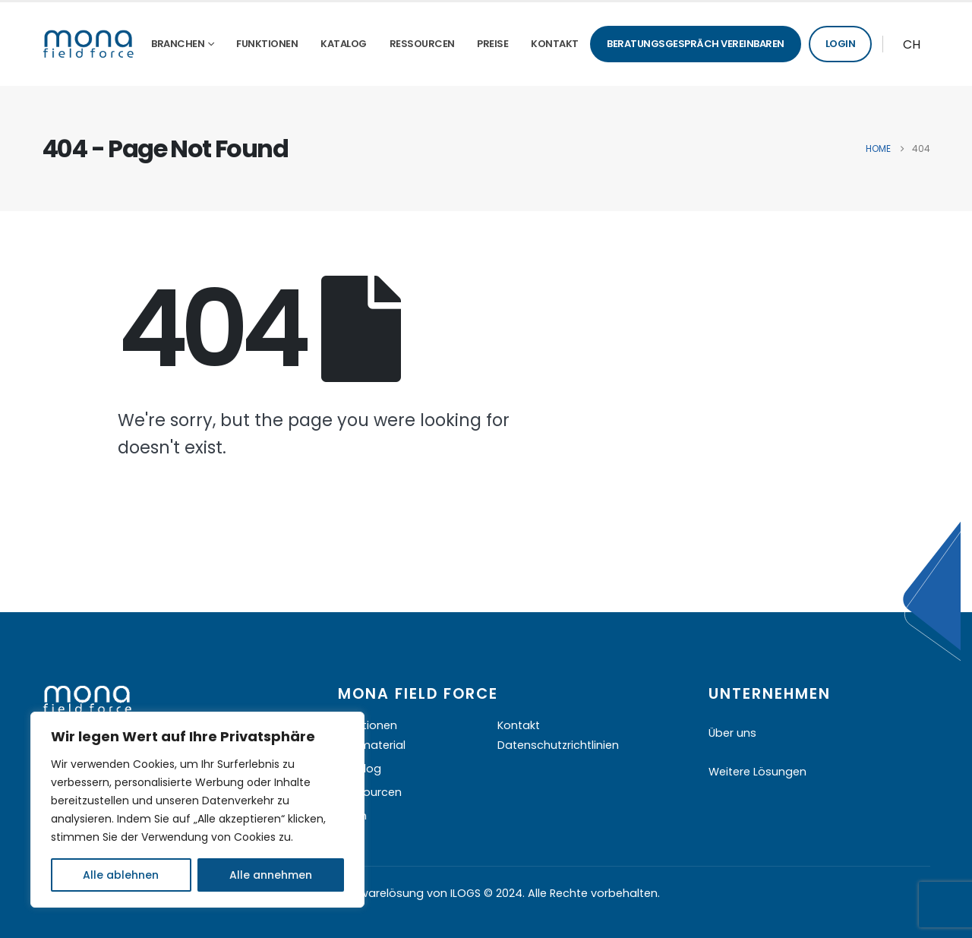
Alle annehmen (270, 875)
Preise (492, 43)
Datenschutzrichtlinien (558, 745)
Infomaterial (372, 745)
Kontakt (555, 43)
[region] (197, 810)
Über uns (732, 733)
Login (840, 43)
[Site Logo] (88, 44)
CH (911, 44)
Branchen (177, 43)
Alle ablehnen (121, 875)
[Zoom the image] (87, 695)
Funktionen (267, 43)
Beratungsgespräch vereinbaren (695, 43)
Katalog (343, 43)
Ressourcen (422, 43)
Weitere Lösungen (757, 771)
